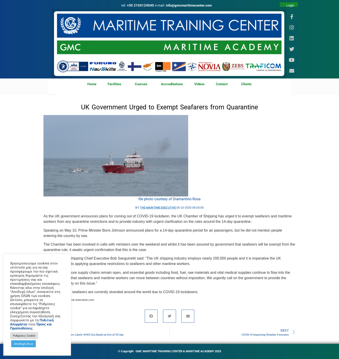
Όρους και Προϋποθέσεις (31, 326)
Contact (223, 84)
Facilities (116, 84)
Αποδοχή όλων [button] (23, 343)
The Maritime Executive (158, 207)
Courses (142, 84)
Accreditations (172, 84)
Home (91, 84)
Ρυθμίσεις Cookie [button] (24, 335)
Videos (199, 84)
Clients (246, 84)
